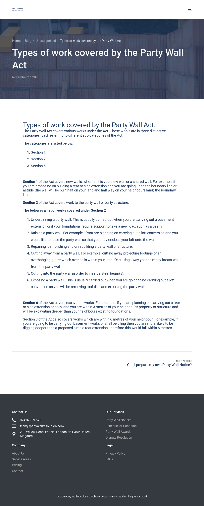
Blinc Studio (119, 496)
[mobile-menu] (190, 9)
